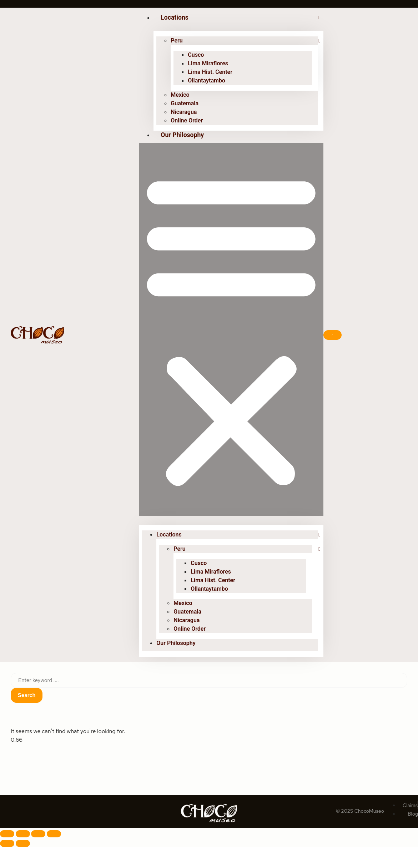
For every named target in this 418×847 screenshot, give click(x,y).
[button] (231, 329)
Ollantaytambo (206, 80)
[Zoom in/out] (7, 833)
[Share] (38, 833)
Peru (176, 40)
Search (26, 695)
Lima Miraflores (208, 63)
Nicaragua (184, 112)
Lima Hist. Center (210, 72)
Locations (174, 17)
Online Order (187, 120)
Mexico (180, 94)
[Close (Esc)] (54, 833)
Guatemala (184, 103)
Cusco (196, 54)
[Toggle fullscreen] (23, 833)
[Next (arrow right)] (23, 843)
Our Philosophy (182, 134)
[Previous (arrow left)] (7, 843)
